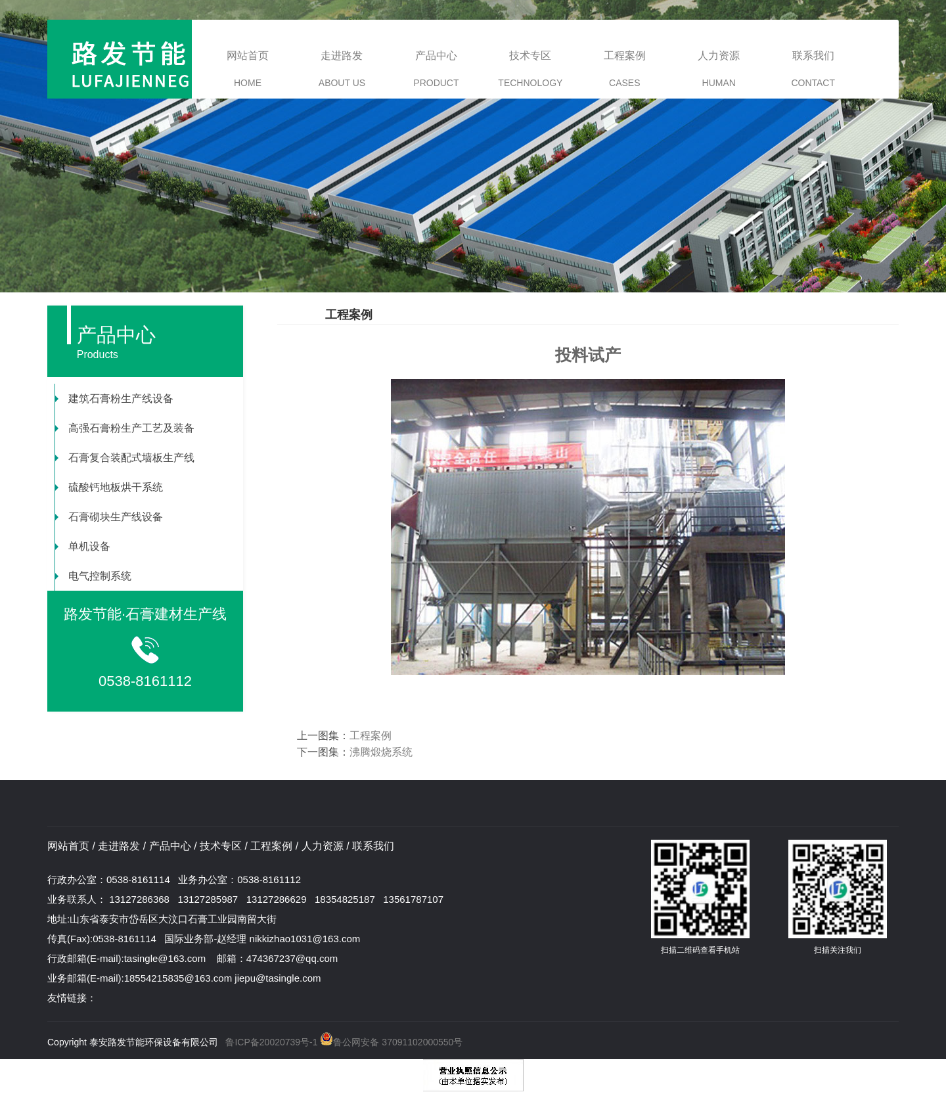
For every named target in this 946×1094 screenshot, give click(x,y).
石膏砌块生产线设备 (109, 516)
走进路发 (342, 69)
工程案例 (625, 69)
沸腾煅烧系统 (381, 752)
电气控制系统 (93, 575)
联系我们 (813, 69)
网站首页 (248, 69)
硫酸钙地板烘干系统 (109, 487)
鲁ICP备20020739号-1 (271, 1042)
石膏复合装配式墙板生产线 (124, 457)
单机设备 (82, 546)
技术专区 (530, 69)
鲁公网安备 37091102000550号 (390, 1042)
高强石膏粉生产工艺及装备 (124, 428)
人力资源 (719, 69)
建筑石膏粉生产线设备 (114, 398)
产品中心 (436, 69)
